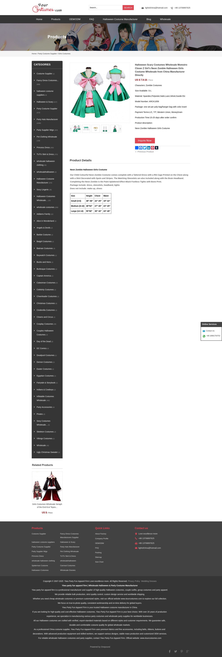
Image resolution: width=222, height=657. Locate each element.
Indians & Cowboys (46, 390)
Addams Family (45, 214)
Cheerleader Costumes (48, 296)
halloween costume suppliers (45, 93)
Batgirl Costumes (45, 241)
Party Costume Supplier (47, 54)
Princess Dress (45, 147)
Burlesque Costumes (47, 269)
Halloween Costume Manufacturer (120, 19)
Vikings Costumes (46, 438)
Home (39, 19)
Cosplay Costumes (46, 324)
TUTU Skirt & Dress (47, 154)
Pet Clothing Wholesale (47, 139)
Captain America (45, 276)
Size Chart (99, 562)
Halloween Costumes (40, 570)
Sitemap (98, 557)
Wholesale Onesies (68, 570)
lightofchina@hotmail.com (156, 8)
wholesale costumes (47, 207)
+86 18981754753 (213, 336)
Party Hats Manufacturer (47, 121)
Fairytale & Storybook (47, 383)
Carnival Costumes (67, 566)
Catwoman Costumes (47, 283)
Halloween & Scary (47, 102)
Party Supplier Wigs (47, 130)
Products (55, 19)
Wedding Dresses (149, 581)
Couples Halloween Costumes (45, 333)
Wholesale (165, 19)
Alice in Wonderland (46, 221)
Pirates (41, 414)
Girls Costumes (64, 54)
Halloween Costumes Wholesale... (46, 198)
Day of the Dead (45, 341)
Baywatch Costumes (47, 255)
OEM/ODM (74, 19)
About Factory (100, 534)
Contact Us (210, 331)
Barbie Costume (45, 235)
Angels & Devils (45, 228)
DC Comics (43, 348)
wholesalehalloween (46, 172)
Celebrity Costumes (46, 290)
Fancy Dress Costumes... (48, 82)
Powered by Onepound (100, 647)
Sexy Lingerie (44, 190)
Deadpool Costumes (47, 355)
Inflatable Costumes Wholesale (45, 398)
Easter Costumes (45, 369)
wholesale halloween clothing (46, 163)
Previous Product (145, 151)
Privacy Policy (134, 581)
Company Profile (101, 539)
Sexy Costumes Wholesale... (43, 423)
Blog (149, 19)
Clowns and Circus (46, 317)
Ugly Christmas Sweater (48, 452)
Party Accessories (46, 407)
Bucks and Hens (45, 262)
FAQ (91, 19)
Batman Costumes (46, 248)
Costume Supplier (46, 74)
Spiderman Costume (40, 566)
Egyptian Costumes (46, 376)
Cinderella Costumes (47, 310)
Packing (98, 553)
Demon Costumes (46, 362)
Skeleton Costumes (46, 432)
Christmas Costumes (47, 303)
